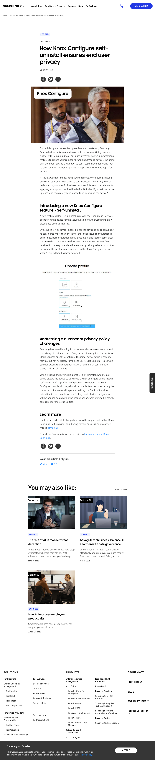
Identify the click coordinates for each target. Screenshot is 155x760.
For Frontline (12, 691)
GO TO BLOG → (121, 489)
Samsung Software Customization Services (106, 712)
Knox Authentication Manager (77, 724)
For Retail (10, 696)
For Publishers (12, 730)
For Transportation (14, 705)
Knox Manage (74, 703)
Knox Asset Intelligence (79, 713)
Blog (80, 6)
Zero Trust (38, 688)
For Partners (91, 6)
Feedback (152, 383)
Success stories (40, 715)
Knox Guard (100, 686)
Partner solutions (41, 720)
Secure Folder (39, 703)
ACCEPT (126, 750)
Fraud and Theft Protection (16, 734)
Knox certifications (42, 698)
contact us (52, 427)
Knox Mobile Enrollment (79, 698)
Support (133, 682)
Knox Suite (71, 686)
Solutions (11, 672)
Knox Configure (73, 737)
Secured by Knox (41, 684)
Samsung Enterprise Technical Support (104, 704)
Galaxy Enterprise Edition (107, 723)
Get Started (141, 6)
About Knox (36, 6)
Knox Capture (74, 718)
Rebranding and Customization (11, 719)
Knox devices (39, 693)
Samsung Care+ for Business (104, 697)
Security (44, 34)
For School (11, 701)
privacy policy (85, 755)
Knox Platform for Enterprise (76, 692)
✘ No (54, 464)
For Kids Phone (13, 725)
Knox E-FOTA (74, 708)
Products (72, 672)
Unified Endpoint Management (12, 685)
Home (4, 15)
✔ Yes (43, 464)
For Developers (138, 711)
